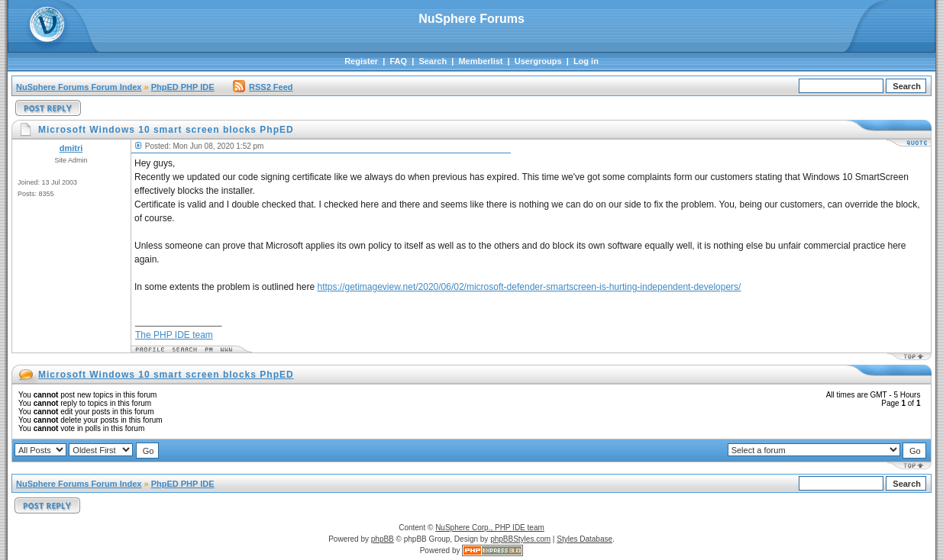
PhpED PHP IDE (183, 87)
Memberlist (480, 61)
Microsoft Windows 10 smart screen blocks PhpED (166, 374)
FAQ (398, 61)
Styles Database (584, 539)
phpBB (382, 539)
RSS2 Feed (262, 87)
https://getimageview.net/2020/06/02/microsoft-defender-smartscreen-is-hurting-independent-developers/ (529, 287)
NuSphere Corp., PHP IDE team (489, 527)
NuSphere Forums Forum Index (78, 87)
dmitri (71, 148)
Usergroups (538, 61)
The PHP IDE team (174, 335)
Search (432, 61)
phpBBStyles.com (520, 539)
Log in (586, 61)
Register (361, 61)
